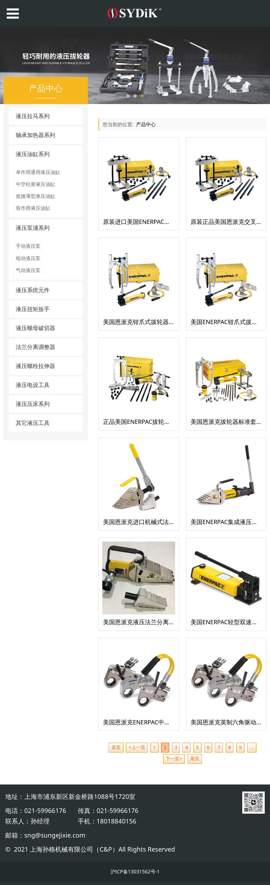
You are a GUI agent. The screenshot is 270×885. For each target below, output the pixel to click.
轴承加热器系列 (35, 135)
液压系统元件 (33, 290)
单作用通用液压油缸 (38, 172)
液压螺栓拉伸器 (35, 366)
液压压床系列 (33, 404)
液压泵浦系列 (33, 228)
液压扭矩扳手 (33, 309)
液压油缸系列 (33, 154)
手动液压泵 (28, 246)
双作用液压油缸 (33, 208)
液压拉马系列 (33, 116)
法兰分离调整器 (35, 347)
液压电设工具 (33, 385)
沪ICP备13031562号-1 (135, 871)
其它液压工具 (33, 423)
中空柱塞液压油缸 (35, 184)
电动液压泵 (28, 258)
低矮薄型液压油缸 (35, 196)
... (251, 747)
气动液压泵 (28, 270)
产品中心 (146, 124)
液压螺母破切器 (35, 328)
